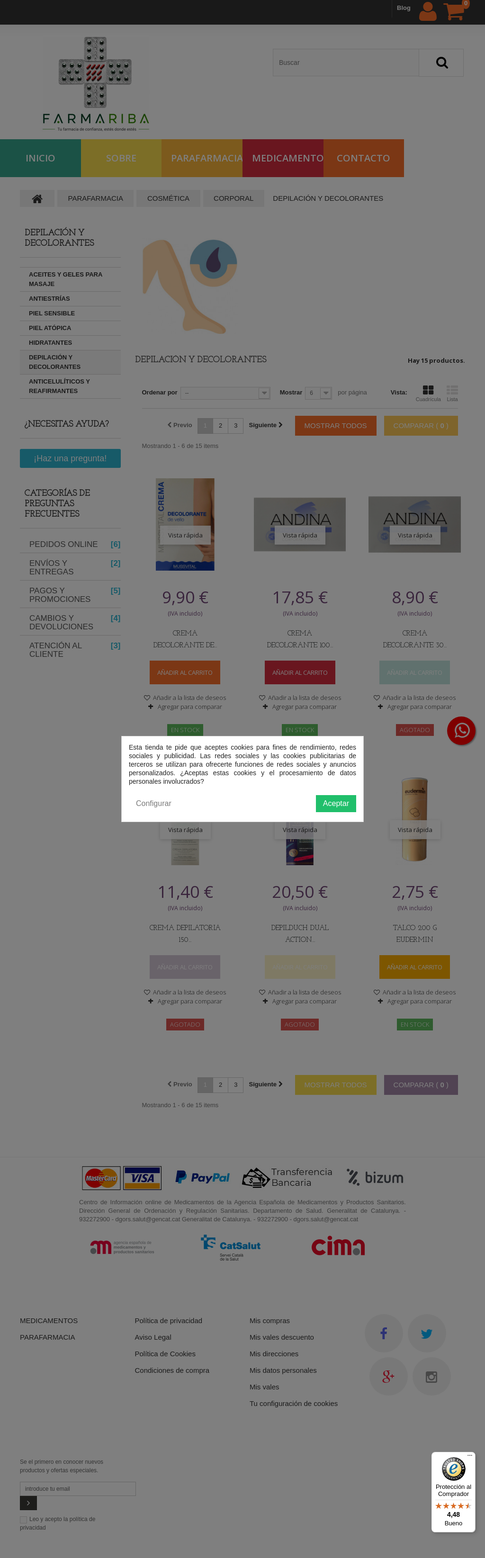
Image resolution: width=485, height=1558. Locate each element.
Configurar (153, 803)
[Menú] (470, 1457)
